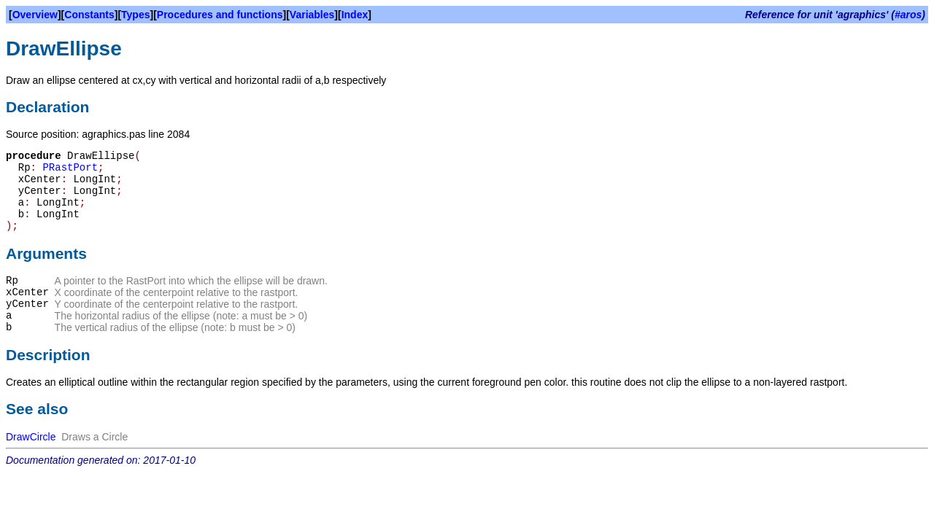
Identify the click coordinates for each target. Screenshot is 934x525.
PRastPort (70, 168)
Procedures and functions (220, 14)
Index (354, 14)
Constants (89, 14)
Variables (312, 14)
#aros (908, 14)
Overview (35, 14)
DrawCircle (30, 437)
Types (135, 14)
